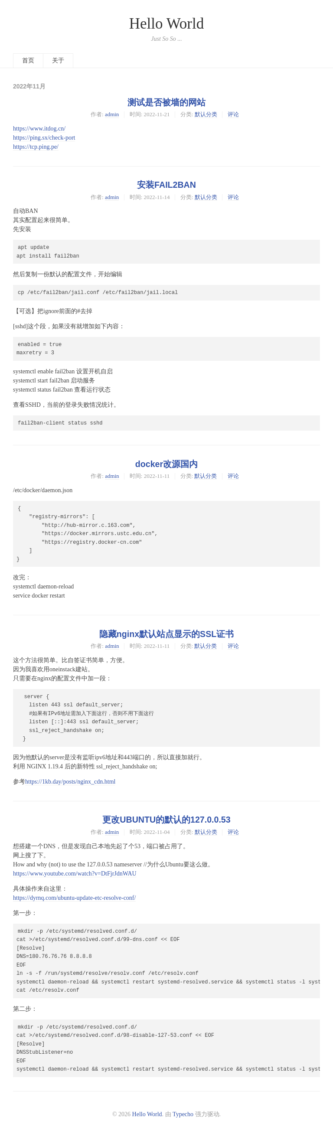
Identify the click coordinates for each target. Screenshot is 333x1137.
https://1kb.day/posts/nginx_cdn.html (70, 781)
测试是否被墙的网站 (166, 102)
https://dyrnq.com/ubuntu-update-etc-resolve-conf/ (74, 898)
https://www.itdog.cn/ (39, 128)
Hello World (166, 23)
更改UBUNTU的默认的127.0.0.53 (166, 819)
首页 (28, 60)
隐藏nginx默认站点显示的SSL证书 (166, 634)
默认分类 (206, 114)
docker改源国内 (166, 464)
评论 (233, 114)
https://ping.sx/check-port (44, 137)
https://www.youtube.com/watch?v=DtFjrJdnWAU (75, 873)
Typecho (183, 1114)
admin (112, 114)
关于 (58, 60)
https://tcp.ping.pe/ (36, 147)
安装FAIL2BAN (166, 185)
